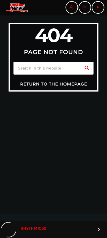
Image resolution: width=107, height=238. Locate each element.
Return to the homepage (53, 84)
